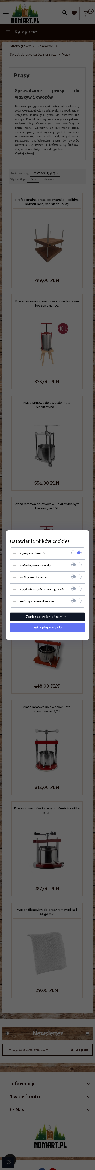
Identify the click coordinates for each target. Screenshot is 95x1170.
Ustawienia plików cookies (39, 541)
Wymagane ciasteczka (32, 553)
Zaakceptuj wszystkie (47, 627)
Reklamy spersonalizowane (36, 601)
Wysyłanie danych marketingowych (41, 589)
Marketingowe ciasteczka (35, 565)
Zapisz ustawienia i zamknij (47, 617)
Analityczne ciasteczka (33, 577)
